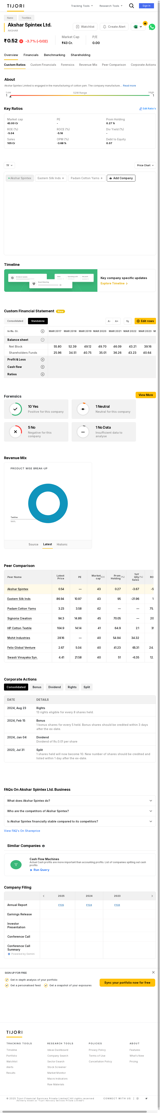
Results (10, 1072)
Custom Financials (43, 64)
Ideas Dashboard (57, 1049)
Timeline (11, 1049)
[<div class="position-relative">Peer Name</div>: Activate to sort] (28, 577)
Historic (62, 544)
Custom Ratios (15, 64)
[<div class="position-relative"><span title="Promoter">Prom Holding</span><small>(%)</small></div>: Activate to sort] (116, 577)
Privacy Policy (97, 1049)
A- (109, 321)
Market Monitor (56, 1072)
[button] (14, 577)
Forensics (67, 64)
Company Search (57, 1055)
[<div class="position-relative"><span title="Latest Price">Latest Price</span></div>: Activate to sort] (61, 577)
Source (33, 544)
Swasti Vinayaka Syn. (22, 657)
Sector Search (56, 1061)
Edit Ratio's (147, 108)
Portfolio (11, 1055)
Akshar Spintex (17, 589)
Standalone (38, 320)
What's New (137, 1055)
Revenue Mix (88, 64)
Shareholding (80, 55)
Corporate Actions (143, 64)
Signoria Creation (19, 618)
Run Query (41, 870)
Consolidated (15, 320)
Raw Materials (55, 1084)
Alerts (9, 1067)
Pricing (134, 1061)
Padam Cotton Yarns (21, 608)
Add (121, 178)
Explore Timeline (114, 283)
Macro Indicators (57, 1078)
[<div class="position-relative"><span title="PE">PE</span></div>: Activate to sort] (78, 577)
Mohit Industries (18, 638)
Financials (31, 55)
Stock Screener (56, 1067)
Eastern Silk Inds (19, 598)
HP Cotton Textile (19, 628)
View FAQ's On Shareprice (22, 830)
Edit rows (145, 321)
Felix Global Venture (21, 647)
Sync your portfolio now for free (127, 982)
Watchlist (11, 1061)
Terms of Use (97, 1055)
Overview (11, 55)
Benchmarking (54, 55)
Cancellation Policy (100, 1061)
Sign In (146, 5)
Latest (47, 544)
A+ (116, 321)
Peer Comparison (114, 64)
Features (135, 1049)
